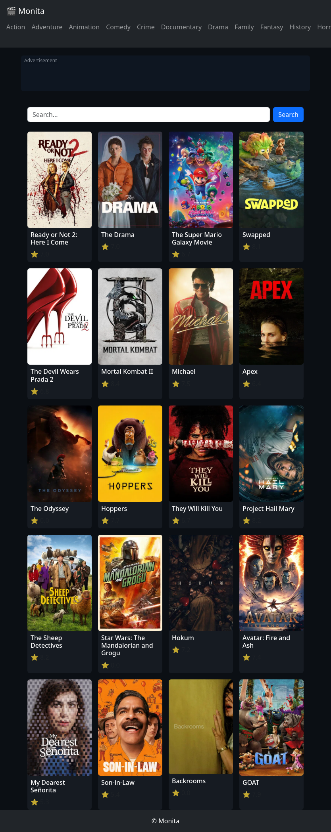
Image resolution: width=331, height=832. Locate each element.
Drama (218, 27)
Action (15, 27)
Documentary (181, 27)
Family (244, 27)
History (300, 27)
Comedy (118, 27)
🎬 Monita (25, 11)
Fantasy (271, 27)
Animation (84, 27)
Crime (146, 27)
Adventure (46, 27)
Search (288, 114)
